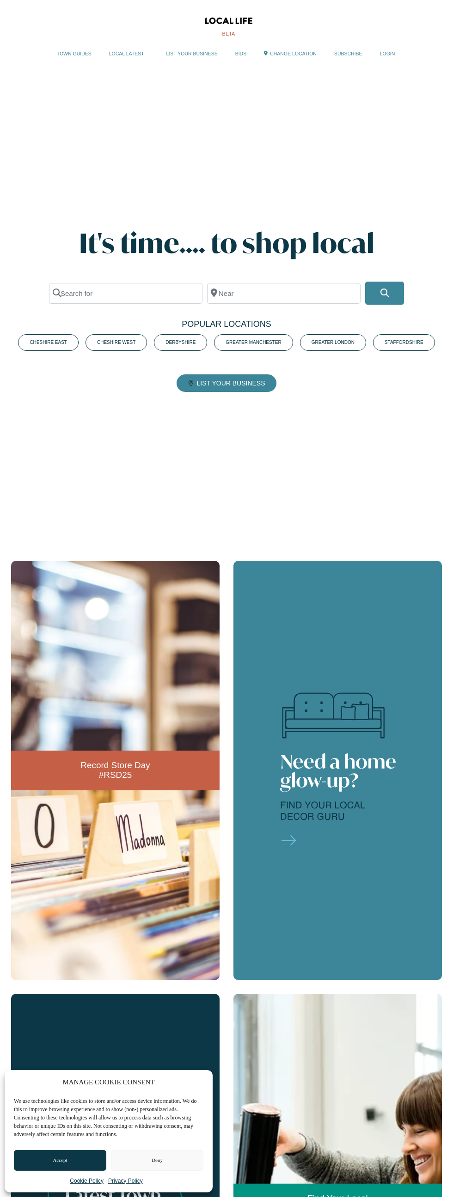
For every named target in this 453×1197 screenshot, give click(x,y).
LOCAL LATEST (129, 53)
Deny (157, 1160)
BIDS (241, 53)
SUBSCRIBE (348, 53)
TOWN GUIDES (74, 53)
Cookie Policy (87, 1181)
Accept (60, 1160)
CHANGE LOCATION (290, 53)
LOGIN (387, 53)
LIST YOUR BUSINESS (192, 53)
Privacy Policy (125, 1181)
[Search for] (125, 293)
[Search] (384, 293)
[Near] (284, 293)
